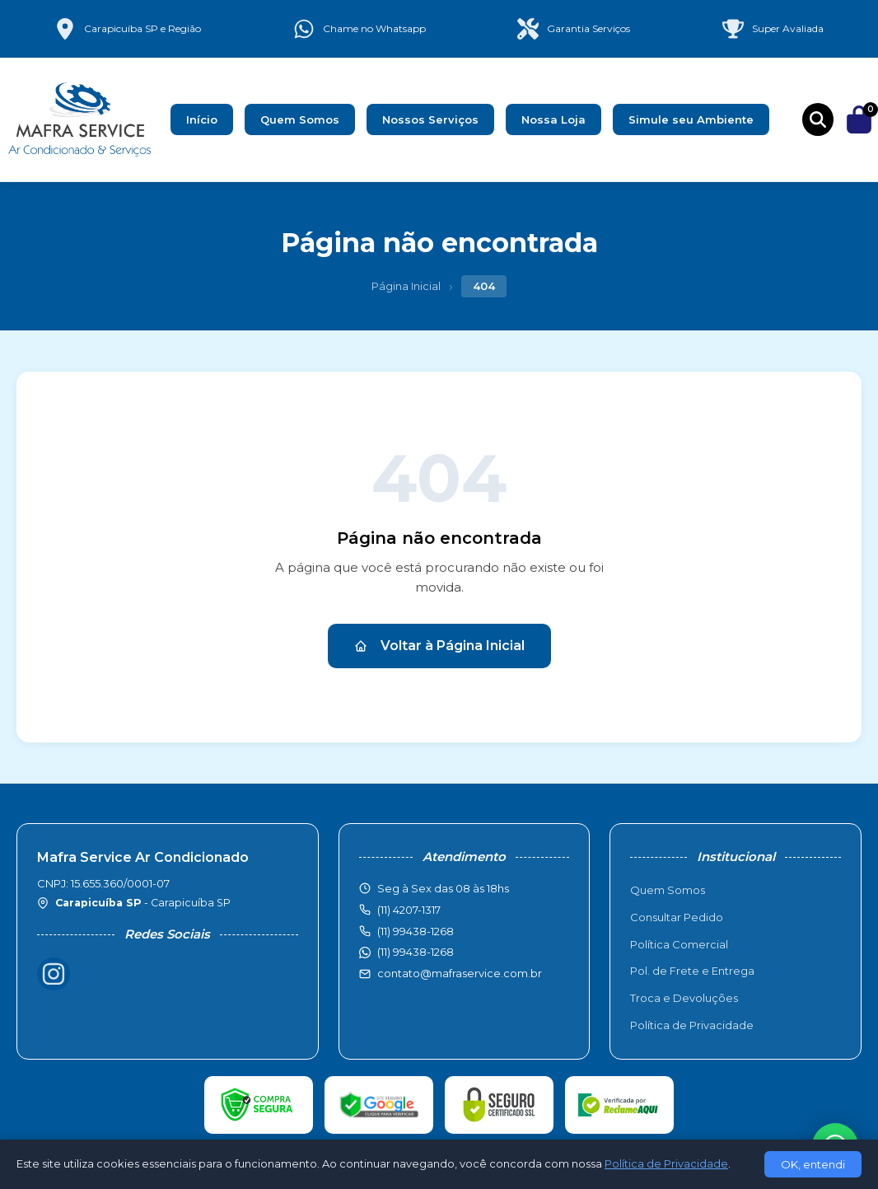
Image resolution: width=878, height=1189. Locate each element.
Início (201, 119)
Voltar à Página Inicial (439, 645)
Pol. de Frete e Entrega (692, 970)
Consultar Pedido (676, 917)
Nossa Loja (553, 119)
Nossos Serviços (430, 119)
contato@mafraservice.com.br (459, 973)
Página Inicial (406, 286)
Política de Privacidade (692, 1025)
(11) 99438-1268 (415, 951)
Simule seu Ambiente (691, 119)
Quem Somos (299, 119)
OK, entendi (813, 1164)
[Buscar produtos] (818, 119)
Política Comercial (679, 944)
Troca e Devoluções (684, 997)
